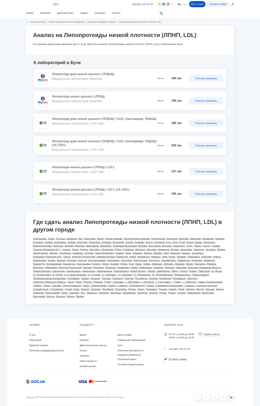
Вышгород (179, 246)
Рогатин (87, 282)
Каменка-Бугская (106, 256)
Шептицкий (39, 296)
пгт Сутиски (94, 274)
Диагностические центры (93, 345)
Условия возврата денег (131, 364)
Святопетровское (71, 285)
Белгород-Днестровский (137, 238)
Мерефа (211, 264)
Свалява (56, 285)
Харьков (209, 289)
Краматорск (183, 260)
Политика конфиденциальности (46, 350)
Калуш (67, 256)
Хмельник (38, 292)
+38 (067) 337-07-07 (142, 4)
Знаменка (77, 253)
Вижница (58, 246)
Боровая (106, 242)
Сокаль (150, 285)
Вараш (198, 242)
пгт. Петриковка (141, 274)
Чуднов (172, 292)
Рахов (71, 282)
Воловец (143, 246)
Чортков (153, 292)
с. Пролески (147, 282)
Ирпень (148, 253)
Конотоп (82, 260)
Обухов (151, 271)
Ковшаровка (39, 260)
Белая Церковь (114, 238)
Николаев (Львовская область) (204, 267)
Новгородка (58, 271)
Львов (138, 264)
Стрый (68, 289)
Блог (120, 345)
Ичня (166, 253)
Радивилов (165, 278)
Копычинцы (113, 260)
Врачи (83, 334)
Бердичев (172, 238)
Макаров (180, 264)
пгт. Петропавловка (162, 274)
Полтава (106, 278)
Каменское (122, 256)
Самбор (37, 285)
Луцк (131, 264)
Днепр (75, 249)
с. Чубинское (189, 282)
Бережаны (208, 238)
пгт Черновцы (109, 274)
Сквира (112, 285)
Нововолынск (73, 271)
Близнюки (38, 242)
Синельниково (99, 285)
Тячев (181, 289)
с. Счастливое (163, 282)
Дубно (118, 249)
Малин (189, 264)
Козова (51, 260)
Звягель (53, 253)
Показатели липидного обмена (100, 22)
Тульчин (162, 289)
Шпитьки (60, 296)
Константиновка (97, 260)
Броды (149, 242)
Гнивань (215, 246)
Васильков (209, 242)
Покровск (95, 278)
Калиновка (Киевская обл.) (47, 256)
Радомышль (179, 278)
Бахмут (101, 238)
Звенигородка (40, 253)
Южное (71, 296)
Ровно (78, 282)
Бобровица (60, 242)
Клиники (84, 340)
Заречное (199, 249)
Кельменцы (143, 256)
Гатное (206, 246)
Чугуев (162, 292)
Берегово (184, 238)
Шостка (51, 296)
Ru (179, 4)
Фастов (200, 289)
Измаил (119, 253)
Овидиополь (163, 271)
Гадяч (189, 246)
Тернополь (121, 289)
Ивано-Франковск (104, 253)
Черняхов (142, 292)
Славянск (122, 285)
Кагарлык (175, 253)
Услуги (83, 350)
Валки (190, 242)
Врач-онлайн (125, 334)
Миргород (38, 267)
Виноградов (92, 246)
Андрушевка (40, 238)
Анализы (84, 355)
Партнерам (35, 340)
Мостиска (99, 267)
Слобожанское (137, 285)
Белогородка (158, 238)
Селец (86, 285)
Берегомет (195, 238)
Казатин (186, 253)
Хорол (64, 292)
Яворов (80, 296)
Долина (84, 249)
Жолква (175, 249)
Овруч (174, 271)
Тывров (172, 289)
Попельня (117, 278)
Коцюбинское (168, 260)
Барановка (90, 238)
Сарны (46, 285)
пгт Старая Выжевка (75, 274)
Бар (80, 238)
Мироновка (51, 267)
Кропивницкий (54, 264)
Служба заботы (211, 334)
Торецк (140, 289)
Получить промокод (206, 78)
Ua (184, 4)
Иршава (157, 253)
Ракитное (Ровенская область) (49, 282)
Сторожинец (56, 289)
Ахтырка (60, 238)
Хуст (83, 292)
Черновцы (115, 292)
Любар (146, 264)
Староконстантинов (206, 285)
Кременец (196, 260)
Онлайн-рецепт (88, 366)
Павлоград (204, 271)
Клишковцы (194, 256)
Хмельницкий (52, 292)
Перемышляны (182, 274)
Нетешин (169, 267)
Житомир (151, 249)
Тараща (85, 289)
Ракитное (192, 278)
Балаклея (71, 238)
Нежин (134, 267)
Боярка (129, 242)
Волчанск (167, 246)
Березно (219, 238)
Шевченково (194, 292)
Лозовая (114, 264)
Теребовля (108, 289)
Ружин (107, 282)
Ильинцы (137, 253)
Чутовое (181, 292)
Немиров (158, 267)
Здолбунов (65, 253)
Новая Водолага (42, 271)
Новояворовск (121, 271)
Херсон (220, 289)
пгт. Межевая (125, 274)
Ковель (217, 256)
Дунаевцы (128, 249)
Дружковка (107, 249)
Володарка (155, 246)
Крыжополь (69, 264)
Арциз (51, 238)
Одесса (183, 271)
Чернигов (103, 292)
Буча (175, 242)
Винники (69, 246)
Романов (98, 282)
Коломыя (72, 260)
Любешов (157, 264)
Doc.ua (31, 397)
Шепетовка (208, 292)
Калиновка (197, 253)
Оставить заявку (218, 4)
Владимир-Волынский (125, 246)
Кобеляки (207, 256)
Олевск (193, 271)
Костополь (154, 260)
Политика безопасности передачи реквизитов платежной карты (130, 355)
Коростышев (140, 260)
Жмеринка (163, 249)
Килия (172, 256)
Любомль (168, 264)
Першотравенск (200, 274)
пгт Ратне (57, 274)
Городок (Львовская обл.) (46, 249)
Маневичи (199, 264)
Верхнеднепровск (42, 246)
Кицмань (181, 256)
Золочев (88, 253)
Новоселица (88, 271)
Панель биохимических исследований (65, 22)
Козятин (61, 260)
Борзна (71, 242)
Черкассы (91, 292)
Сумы (76, 289)
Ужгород (190, 289)
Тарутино (95, 289)
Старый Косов (40, 289)
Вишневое (105, 246)
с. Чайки (176, 282)
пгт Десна (216, 271)
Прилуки (128, 278)
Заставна (210, 249)
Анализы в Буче (36, 22)
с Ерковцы (118, 282)
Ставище (189, 285)
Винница (79, 246)
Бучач (182, 242)
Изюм (128, 253)
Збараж (221, 249)
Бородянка (118, 242)
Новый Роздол (138, 271)
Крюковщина (84, 264)
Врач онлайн (197, 4)
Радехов (153, 278)
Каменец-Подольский (83, 256)
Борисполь (95, 242)
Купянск (96, 264)
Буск (168, 242)
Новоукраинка (104, 271)
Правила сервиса (38, 345)
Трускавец (151, 289)
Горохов (66, 249)
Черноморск (129, 292)
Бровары (140, 242)
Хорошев (74, 292)
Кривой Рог (39, 264)
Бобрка (49, 242)
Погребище (73, 278)
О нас (32, 334)
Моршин (87, 267)
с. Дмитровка (132, 282)
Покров (85, 278)
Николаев (181, 267)
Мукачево (110, 267)
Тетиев (131, 289)
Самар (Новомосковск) (210, 282)
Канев (132, 256)
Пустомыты (141, 278)
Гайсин (198, 246)
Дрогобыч (95, 249)
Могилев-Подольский (70, 267)
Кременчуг (209, 260)
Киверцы (156, 256)
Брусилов (160, 242)
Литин (105, 264)
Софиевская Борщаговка (169, 285)
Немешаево (145, 267)
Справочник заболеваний (131, 340)
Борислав (82, 242)
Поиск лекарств (88, 361)
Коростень (126, 260)
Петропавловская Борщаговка (49, 278)
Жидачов (140, 249)
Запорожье (186, 249)
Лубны (123, 264)
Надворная (123, 267)
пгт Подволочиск (42, 274)
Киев (164, 256)
